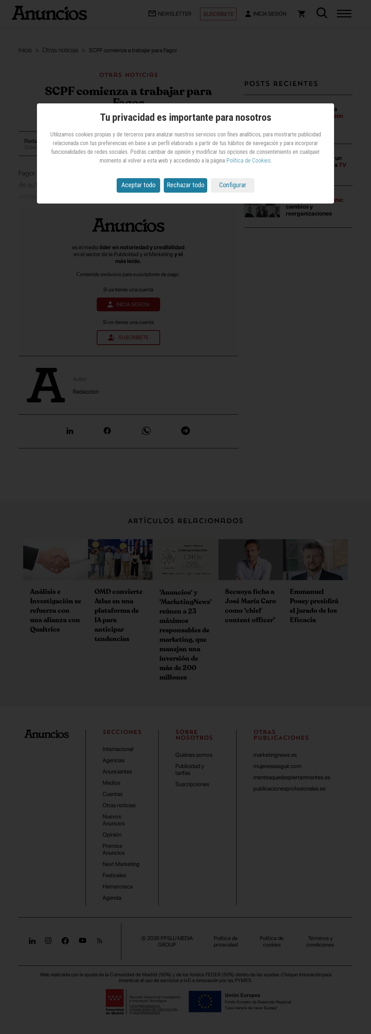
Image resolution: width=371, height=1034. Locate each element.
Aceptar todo (138, 185)
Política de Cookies (248, 160)
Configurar (232, 185)
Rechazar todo (185, 185)
